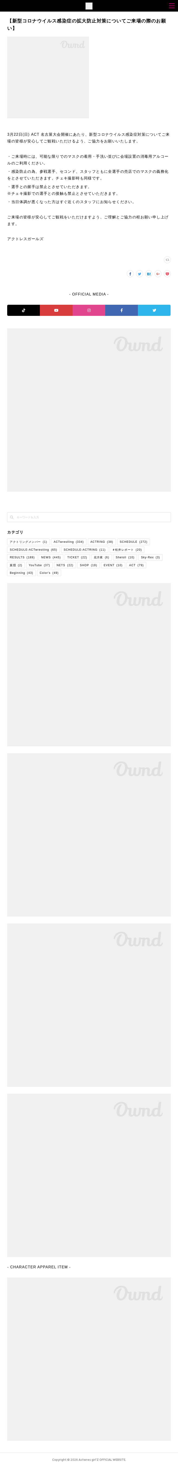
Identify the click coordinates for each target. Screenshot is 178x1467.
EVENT (113, 565)
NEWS (51, 557)
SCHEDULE (134, 541)
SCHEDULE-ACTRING (85, 549)
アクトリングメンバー (28, 541)
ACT (136, 565)
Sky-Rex (150, 557)
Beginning (21, 573)
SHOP (88, 565)
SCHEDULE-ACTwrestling (33, 549)
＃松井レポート (127, 549)
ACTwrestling (69, 541)
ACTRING (101, 541)
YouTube (39, 565)
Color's (49, 573)
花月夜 (101, 557)
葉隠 (16, 565)
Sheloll (125, 557)
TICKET (77, 557)
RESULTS (22, 557)
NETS (65, 565)
